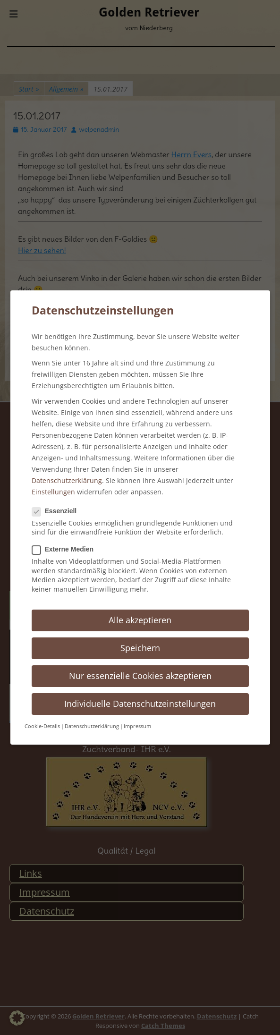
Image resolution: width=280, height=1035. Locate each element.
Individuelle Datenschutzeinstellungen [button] (140, 703)
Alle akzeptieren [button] (140, 620)
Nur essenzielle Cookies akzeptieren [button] (140, 675)
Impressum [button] (137, 726)
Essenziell (57, 511)
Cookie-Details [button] (42, 726)
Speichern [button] (140, 647)
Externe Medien (66, 549)
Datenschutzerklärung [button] (92, 726)
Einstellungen (53, 491)
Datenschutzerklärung (67, 480)
